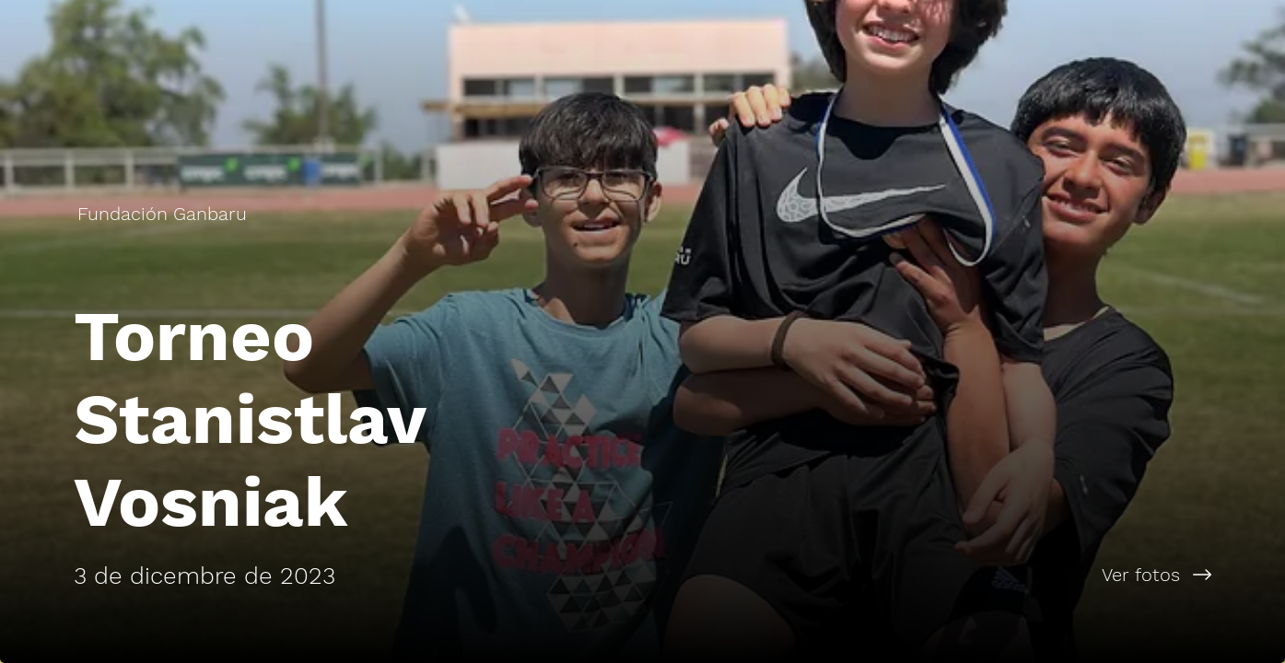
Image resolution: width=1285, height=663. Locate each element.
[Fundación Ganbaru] (164, 214)
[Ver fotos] (964, 574)
